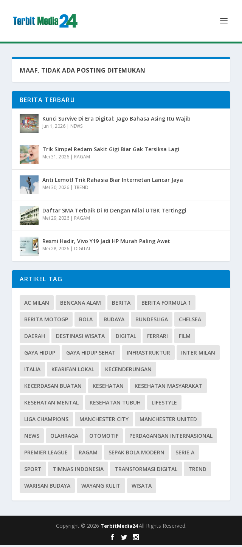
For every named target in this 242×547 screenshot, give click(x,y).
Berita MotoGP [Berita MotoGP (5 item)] (46, 321)
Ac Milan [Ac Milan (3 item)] (36, 304)
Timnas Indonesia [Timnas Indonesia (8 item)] (78, 470)
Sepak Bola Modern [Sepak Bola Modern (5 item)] (136, 454)
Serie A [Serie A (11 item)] (184, 454)
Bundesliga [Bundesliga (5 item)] (151, 321)
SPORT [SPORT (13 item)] (33, 470)
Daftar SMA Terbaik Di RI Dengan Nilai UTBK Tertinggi (114, 212)
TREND (81, 189)
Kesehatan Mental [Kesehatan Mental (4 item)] (51, 404)
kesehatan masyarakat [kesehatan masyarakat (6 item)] (168, 387)
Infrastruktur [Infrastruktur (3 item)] (148, 354)
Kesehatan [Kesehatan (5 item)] (108, 387)
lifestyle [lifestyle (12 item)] (164, 404)
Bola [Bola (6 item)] (86, 321)
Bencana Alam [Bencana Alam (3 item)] (80, 304)
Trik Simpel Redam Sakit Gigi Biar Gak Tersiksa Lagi (110, 151)
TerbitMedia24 (120, 527)
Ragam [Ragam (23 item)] (88, 454)
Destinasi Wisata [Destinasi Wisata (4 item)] (80, 337)
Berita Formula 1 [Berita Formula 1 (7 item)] (166, 304)
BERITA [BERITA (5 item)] (121, 304)
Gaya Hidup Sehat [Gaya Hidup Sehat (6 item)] (91, 354)
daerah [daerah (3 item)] (34, 337)
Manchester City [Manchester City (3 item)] (104, 421)
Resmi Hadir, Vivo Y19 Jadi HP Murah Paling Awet (106, 242)
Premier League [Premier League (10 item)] (46, 454)
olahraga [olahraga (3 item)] (64, 437)
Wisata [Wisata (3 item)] (142, 487)
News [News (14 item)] (31, 437)
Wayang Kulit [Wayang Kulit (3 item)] (101, 487)
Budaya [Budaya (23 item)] (114, 321)
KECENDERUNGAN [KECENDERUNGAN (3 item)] (128, 371)
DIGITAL (82, 250)
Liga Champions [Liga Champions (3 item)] (46, 421)
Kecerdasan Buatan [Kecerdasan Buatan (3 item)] (53, 387)
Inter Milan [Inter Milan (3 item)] (198, 354)
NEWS (76, 128)
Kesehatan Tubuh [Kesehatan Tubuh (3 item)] (115, 404)
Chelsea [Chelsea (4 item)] (190, 321)
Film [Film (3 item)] (185, 337)
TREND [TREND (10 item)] (197, 470)
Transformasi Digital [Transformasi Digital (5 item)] (146, 470)
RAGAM (82, 158)
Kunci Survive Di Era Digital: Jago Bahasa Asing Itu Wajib (116, 120)
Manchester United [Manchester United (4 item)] (168, 421)
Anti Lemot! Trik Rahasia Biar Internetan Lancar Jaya (112, 181)
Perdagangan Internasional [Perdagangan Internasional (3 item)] (171, 437)
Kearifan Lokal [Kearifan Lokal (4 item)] (72, 371)
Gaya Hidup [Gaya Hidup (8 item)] (39, 354)
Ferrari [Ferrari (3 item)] (157, 337)
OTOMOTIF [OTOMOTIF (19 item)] (103, 437)
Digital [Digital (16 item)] (126, 337)
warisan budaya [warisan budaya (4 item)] (47, 487)
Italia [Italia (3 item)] (32, 371)
